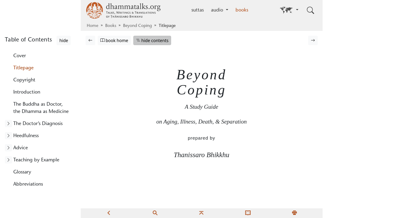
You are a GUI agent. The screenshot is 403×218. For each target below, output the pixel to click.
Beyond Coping (137, 26)
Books (110, 26)
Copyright (24, 80)
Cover (19, 56)
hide (63, 40)
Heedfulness (26, 136)
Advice (20, 148)
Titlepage (23, 68)
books (242, 10)
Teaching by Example (36, 160)
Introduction (26, 92)
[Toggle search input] (310, 10)
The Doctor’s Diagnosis (38, 123)
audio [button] (218, 10)
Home (92, 26)
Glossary (22, 172)
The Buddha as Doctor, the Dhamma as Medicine (41, 108)
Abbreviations (28, 184)
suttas (197, 10)
